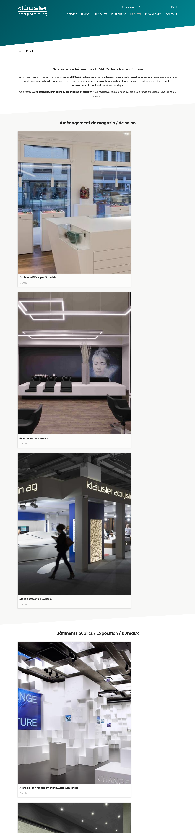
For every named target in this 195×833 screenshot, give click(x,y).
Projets (135, 14)
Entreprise (118, 14)
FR (176, 7)
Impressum (23, 830)
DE (172, 7)
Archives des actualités (30, 812)
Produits (101, 14)
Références (24, 807)
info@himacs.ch (133, 807)
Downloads (153, 14)
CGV (33, 830)
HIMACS (86, 14)
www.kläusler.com (134, 811)
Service (72, 14)
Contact (171, 14)
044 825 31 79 (132, 803)
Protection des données (49, 830)
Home (21, 51)
